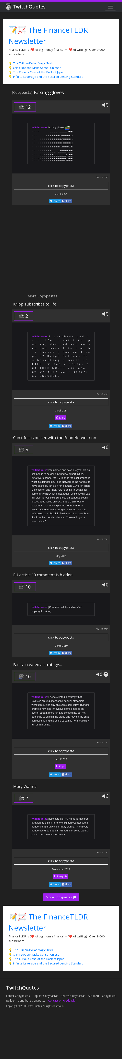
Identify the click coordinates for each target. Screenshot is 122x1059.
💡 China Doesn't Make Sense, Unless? (34, 68)
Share (66, 201)
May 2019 (61, 556)
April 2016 (61, 759)
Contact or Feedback (61, 1000)
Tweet (55, 201)
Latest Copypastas (18, 996)
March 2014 (61, 410)
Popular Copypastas (45, 996)
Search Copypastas (73, 996)
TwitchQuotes (26, 7)
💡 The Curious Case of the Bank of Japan (36, 72)
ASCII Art (93, 996)
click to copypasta (61, 186)
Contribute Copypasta (31, 1000)
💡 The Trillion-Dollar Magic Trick (30, 63)
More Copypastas (61, 897)
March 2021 (61, 194)
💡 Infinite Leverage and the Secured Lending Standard (45, 77)
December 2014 (61, 869)
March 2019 (61, 646)
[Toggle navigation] (110, 7)
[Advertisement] (37, 252)
